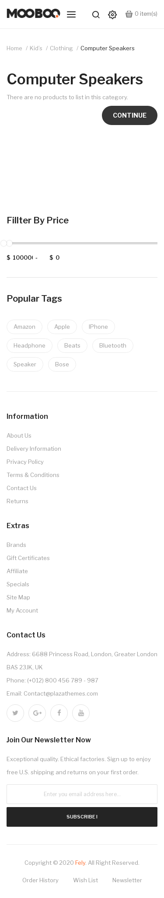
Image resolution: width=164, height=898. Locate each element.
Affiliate (17, 570)
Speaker (25, 364)
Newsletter (127, 880)
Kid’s (36, 48)
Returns (17, 501)
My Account (22, 610)
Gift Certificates (28, 557)
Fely (80, 862)
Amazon (24, 326)
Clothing (61, 48)
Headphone (29, 345)
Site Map (18, 597)
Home (14, 48)
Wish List (85, 880)
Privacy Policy (25, 461)
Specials (18, 584)
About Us (19, 435)
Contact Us (22, 487)
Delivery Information (34, 448)
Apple (62, 326)
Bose (62, 364)
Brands (16, 544)
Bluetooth (112, 345)
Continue (130, 115)
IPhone (98, 326)
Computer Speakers (107, 48)
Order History (40, 880)
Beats (72, 345)
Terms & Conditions (33, 474)
